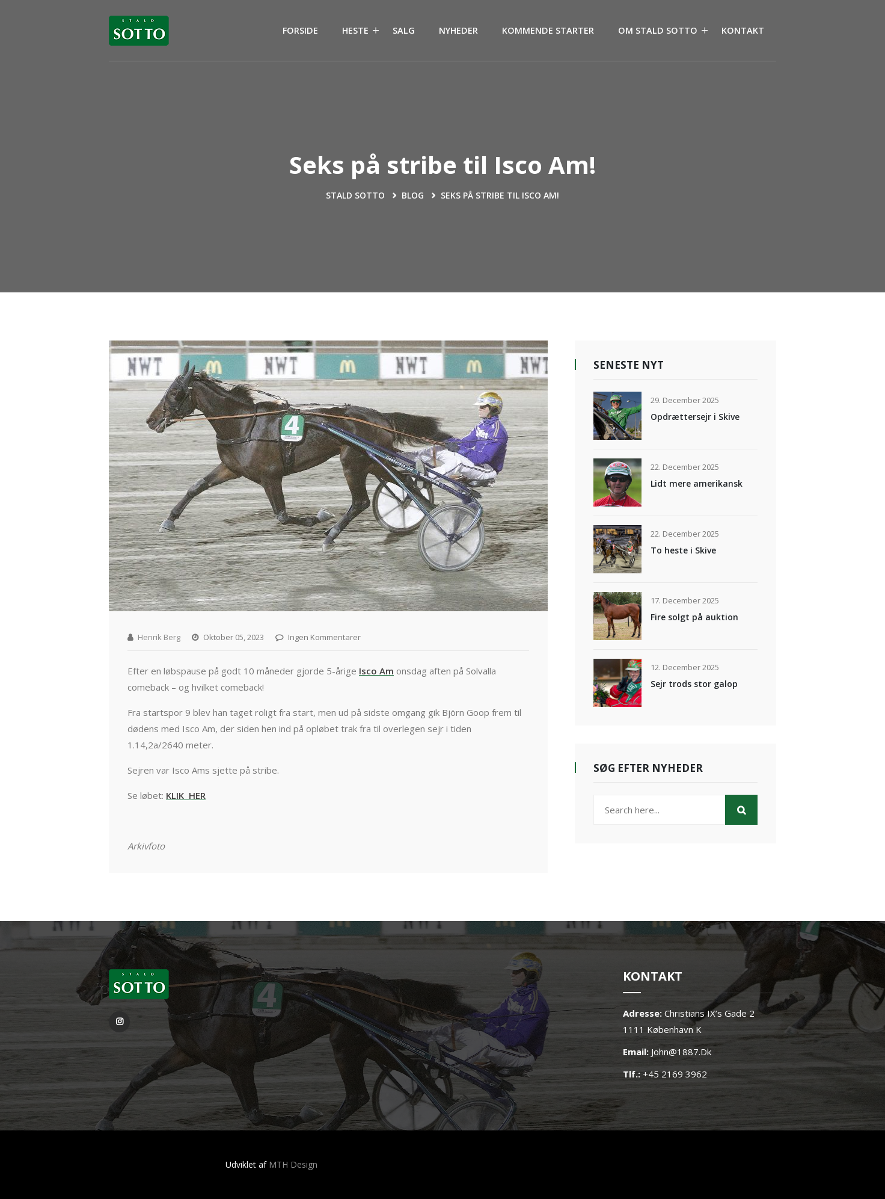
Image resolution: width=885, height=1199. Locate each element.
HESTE (355, 30)
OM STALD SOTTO (657, 30)
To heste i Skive (683, 550)
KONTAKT (742, 30)
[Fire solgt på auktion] (617, 616)
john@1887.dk (681, 1052)
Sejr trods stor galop (694, 683)
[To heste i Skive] (617, 549)
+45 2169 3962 (675, 1074)
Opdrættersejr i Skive (695, 416)
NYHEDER (458, 30)
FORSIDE (300, 30)
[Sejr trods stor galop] (617, 683)
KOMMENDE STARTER (548, 30)
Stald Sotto (355, 195)
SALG (404, 30)
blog (413, 195)
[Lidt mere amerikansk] (617, 482)
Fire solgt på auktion (694, 617)
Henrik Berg (159, 637)
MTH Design (293, 1164)
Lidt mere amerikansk (697, 483)
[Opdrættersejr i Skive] (617, 416)
